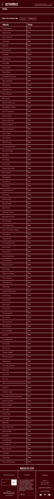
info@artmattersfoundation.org (45, 487)
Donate (23, 494)
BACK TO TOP (27, 468)
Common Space (10, 495)
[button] (2, 3)
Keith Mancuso (12, 493)
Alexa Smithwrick (6, 492)
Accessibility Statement (45, 491)
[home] (11, 3)
